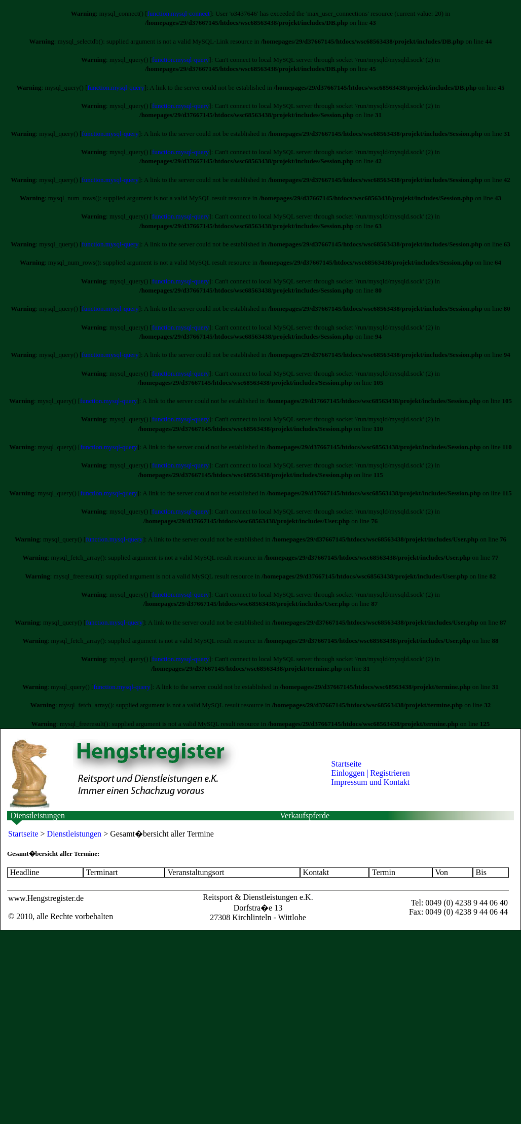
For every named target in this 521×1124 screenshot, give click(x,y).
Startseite (346, 763)
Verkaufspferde (304, 815)
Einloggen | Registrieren (370, 773)
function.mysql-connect (178, 13)
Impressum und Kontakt (370, 782)
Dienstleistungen (37, 815)
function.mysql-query (180, 59)
